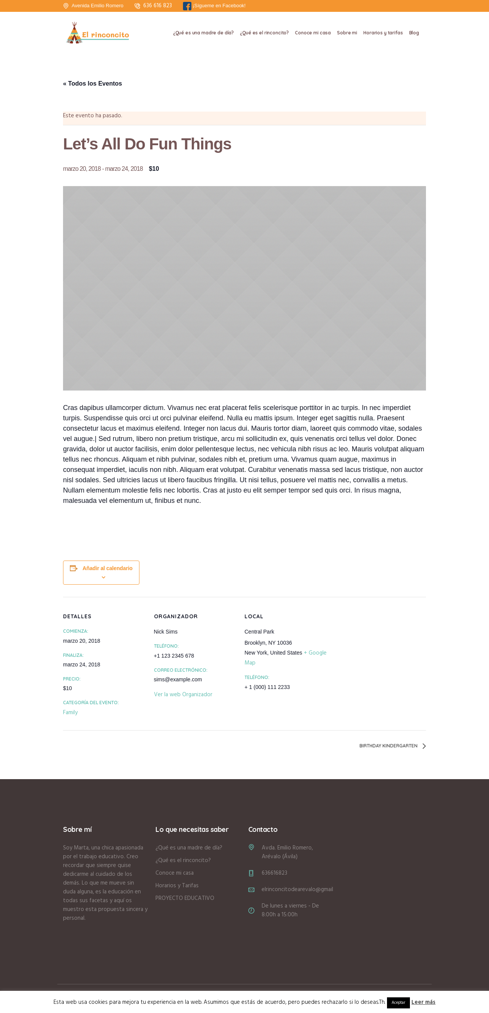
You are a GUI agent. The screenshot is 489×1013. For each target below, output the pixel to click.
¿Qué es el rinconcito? (183, 860)
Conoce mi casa (174, 873)
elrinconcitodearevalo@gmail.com (303, 889)
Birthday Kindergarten (389, 746)
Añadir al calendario (108, 568)
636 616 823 (157, 5)
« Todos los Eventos (92, 83)
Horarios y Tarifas (177, 885)
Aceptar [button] (398, 1002)
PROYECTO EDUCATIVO (184, 898)
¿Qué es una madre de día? (188, 848)
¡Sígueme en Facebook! (214, 6)
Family (70, 712)
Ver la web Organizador (183, 694)
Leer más (423, 1002)
